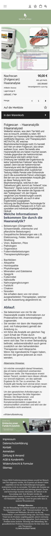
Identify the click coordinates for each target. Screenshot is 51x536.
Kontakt (7, 447)
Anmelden (8, 451)
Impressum (9, 439)
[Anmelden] (30, 6)
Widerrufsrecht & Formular (18, 463)
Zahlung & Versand (13, 455)
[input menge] (38, 100)
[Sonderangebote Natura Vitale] (25, 419)
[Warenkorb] (41, 6)
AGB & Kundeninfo (13, 459)
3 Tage (10, 94)
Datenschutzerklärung (15, 443)
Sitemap (7, 467)
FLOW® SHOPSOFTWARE (25, 528)
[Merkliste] (35, 6)
